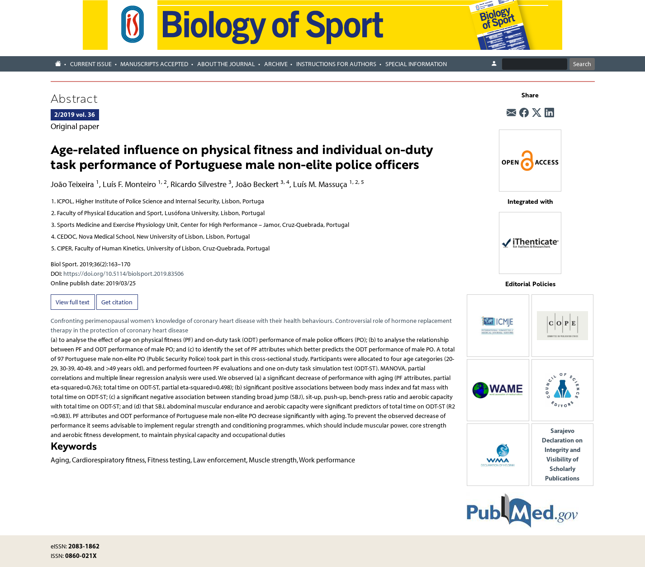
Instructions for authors (336, 64)
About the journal (226, 64)
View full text (73, 302)
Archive (276, 64)
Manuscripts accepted (154, 64)
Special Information (416, 64)
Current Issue (91, 64)
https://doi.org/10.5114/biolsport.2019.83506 (123, 274)
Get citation (117, 302)
